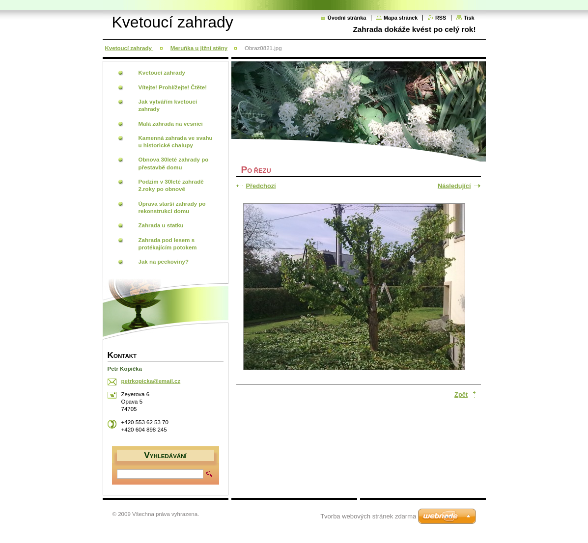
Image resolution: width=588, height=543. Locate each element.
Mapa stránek (401, 18)
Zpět (461, 394)
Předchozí (261, 186)
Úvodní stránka (347, 18)
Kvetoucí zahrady (129, 48)
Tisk (469, 18)
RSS (440, 18)
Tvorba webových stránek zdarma (368, 516)
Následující (454, 186)
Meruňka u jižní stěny (198, 48)
